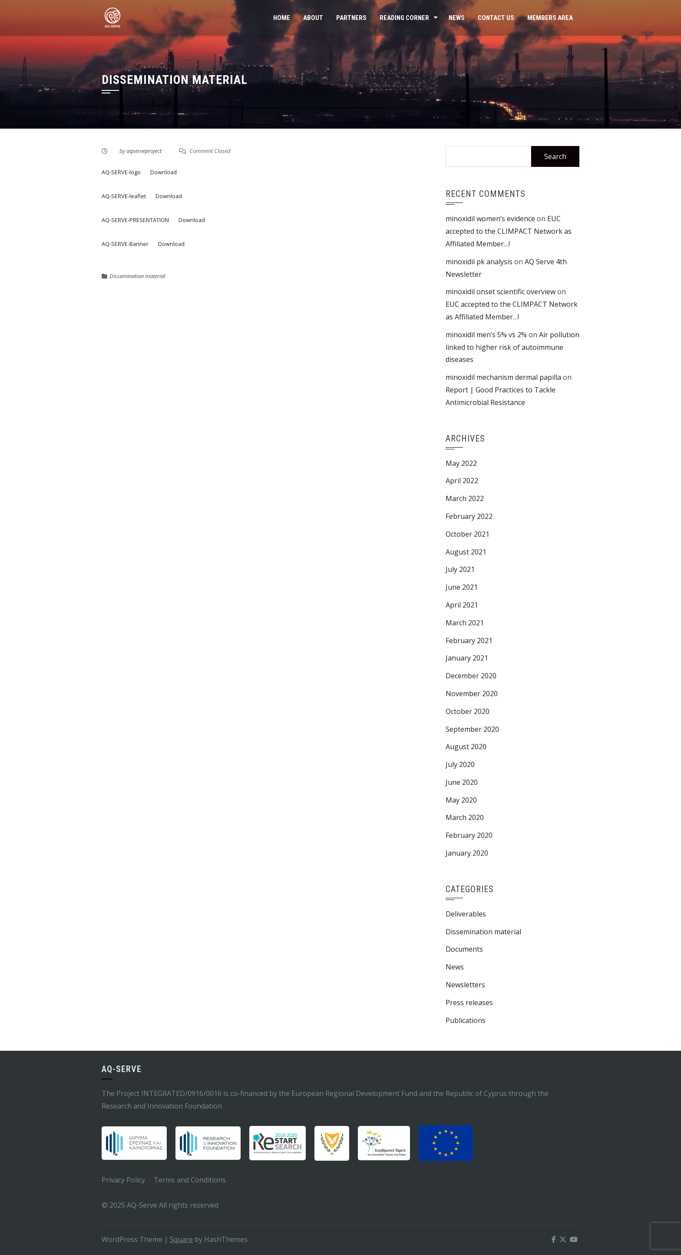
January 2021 (467, 658)
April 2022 (462, 480)
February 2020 (469, 835)
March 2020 (465, 817)
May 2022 (461, 463)
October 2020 (467, 711)
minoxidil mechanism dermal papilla (503, 377)
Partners (351, 18)
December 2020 (471, 676)
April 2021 (462, 605)
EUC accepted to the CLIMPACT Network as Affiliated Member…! (509, 231)
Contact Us (496, 18)
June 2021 (462, 587)
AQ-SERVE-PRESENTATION (135, 220)
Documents (464, 949)
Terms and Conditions (190, 1180)
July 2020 (460, 764)
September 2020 (472, 729)
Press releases (469, 1002)
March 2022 (465, 498)
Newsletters (465, 984)
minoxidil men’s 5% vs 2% (486, 334)
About (313, 18)
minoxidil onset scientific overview (500, 291)
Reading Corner (404, 18)
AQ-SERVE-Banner (125, 244)
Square (181, 1239)
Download (163, 172)
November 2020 (472, 693)
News (457, 18)
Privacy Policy (123, 1180)
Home (281, 18)
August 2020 (466, 746)
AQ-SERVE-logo (121, 172)
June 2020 (462, 782)
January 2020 (467, 853)
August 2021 (466, 552)
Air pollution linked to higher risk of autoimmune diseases (512, 347)
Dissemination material (137, 276)
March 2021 (465, 623)
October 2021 (467, 534)
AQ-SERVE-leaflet (124, 196)
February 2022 (469, 516)
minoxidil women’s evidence (490, 218)
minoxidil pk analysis (479, 261)
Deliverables (466, 914)
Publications (466, 1020)
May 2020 (461, 800)
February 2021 (469, 640)
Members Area (550, 18)
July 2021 (460, 569)
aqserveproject (144, 151)
